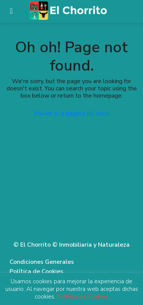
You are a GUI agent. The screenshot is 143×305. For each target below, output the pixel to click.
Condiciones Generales (42, 262)
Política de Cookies (36, 271)
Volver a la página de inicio (71, 113)
